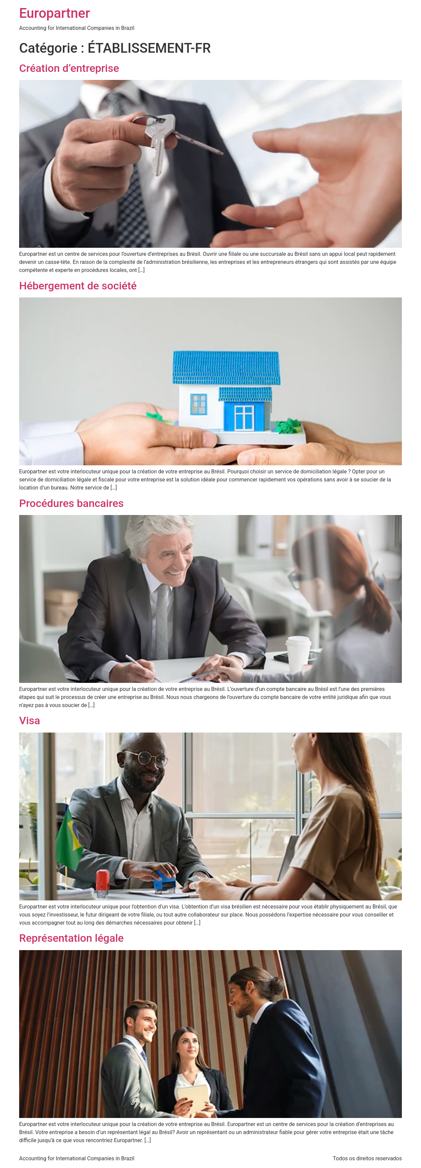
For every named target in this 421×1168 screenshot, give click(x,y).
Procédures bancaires (71, 503)
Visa (29, 720)
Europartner (54, 13)
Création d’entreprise (69, 68)
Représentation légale (71, 938)
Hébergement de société (78, 285)
